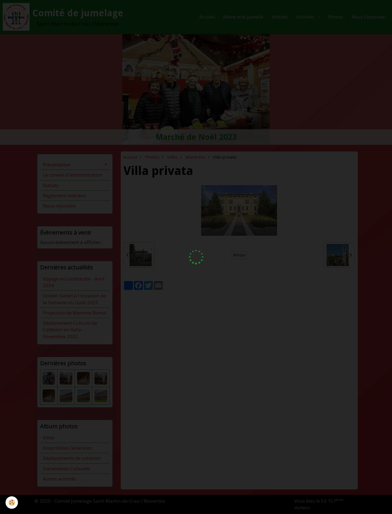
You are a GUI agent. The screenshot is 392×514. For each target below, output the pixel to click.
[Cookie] (12, 502)
